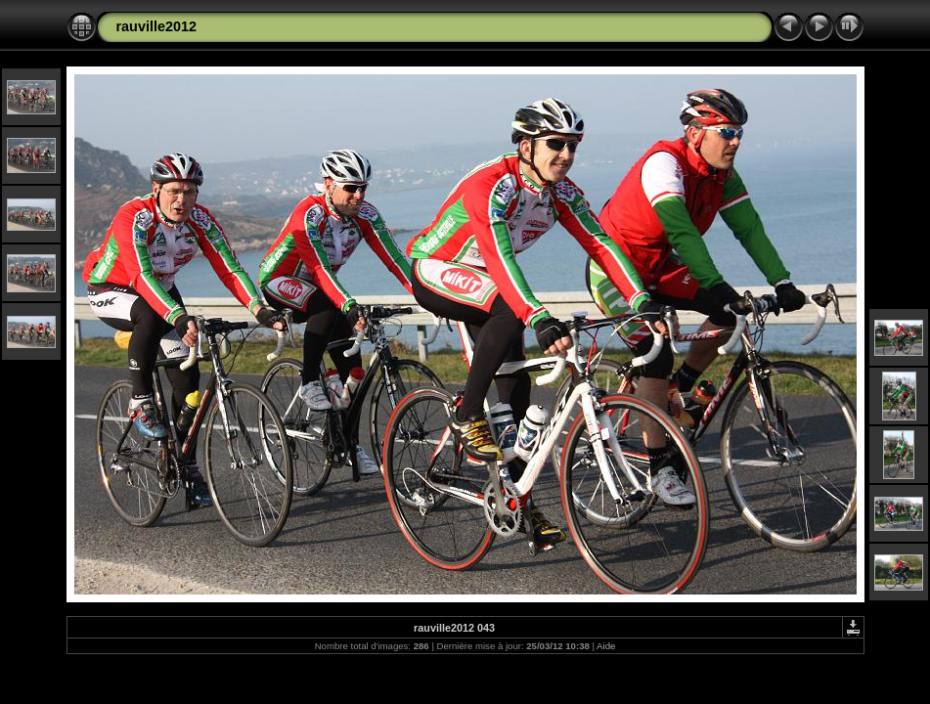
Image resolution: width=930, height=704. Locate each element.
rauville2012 (156, 26)
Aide (606, 645)
